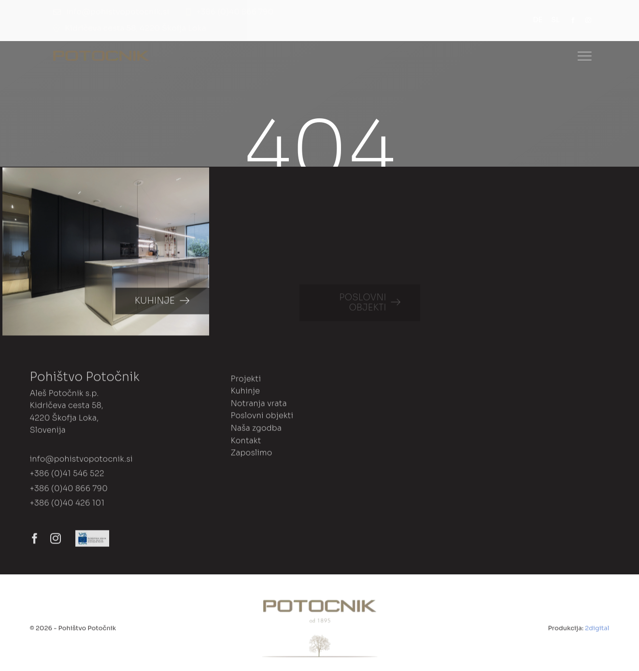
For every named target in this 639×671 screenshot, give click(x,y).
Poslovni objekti (261, 418)
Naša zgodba (256, 431)
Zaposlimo (251, 455)
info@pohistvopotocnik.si (80, 462)
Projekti (245, 381)
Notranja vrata (258, 406)
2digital (597, 631)
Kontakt (245, 443)
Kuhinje (245, 393)
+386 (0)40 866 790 (68, 491)
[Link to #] (584, 56)
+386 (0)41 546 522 (66, 476)
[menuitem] (542, 20)
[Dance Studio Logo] (101, 54)
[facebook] (573, 20)
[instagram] (588, 20)
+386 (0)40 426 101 (66, 505)
